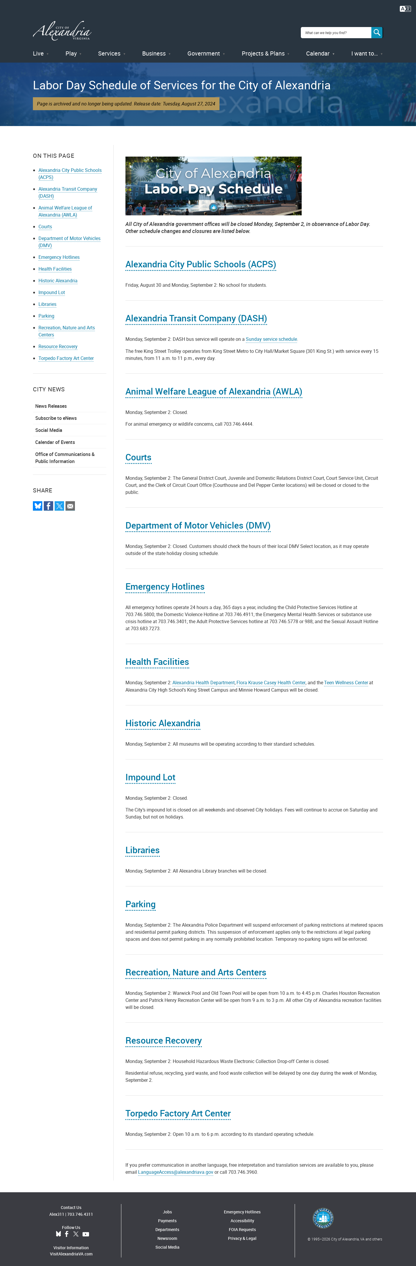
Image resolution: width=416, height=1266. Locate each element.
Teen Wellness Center (346, 679)
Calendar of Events (55, 438)
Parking (46, 312)
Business (154, 50)
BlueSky (58, 1231)
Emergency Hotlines (59, 253)
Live (38, 50)
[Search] (377, 30)
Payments (167, 1217)
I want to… (364, 50)
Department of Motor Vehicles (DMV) (198, 522)
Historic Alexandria (58, 277)
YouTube (86, 1231)
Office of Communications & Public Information (65, 454)
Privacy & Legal (242, 1235)
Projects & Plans (263, 50)
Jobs (167, 1208)
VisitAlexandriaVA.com (71, 1250)
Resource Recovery (58, 343)
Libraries (47, 300)
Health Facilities (55, 265)
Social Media (48, 426)
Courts (45, 223)
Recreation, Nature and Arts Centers (195, 969)
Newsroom (167, 1235)
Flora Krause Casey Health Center (271, 679)
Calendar (318, 50)
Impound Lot (51, 289)
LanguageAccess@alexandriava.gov (175, 1168)
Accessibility (242, 1217)
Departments (167, 1226)
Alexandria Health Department (203, 679)
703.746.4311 (80, 1210)
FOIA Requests (242, 1226)
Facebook (66, 1231)
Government (203, 50)
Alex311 (56, 1210)
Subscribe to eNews (56, 414)
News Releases (51, 402)
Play (71, 50)
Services (109, 50)
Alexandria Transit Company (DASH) (196, 314)
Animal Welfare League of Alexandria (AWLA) (65, 207)
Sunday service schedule (271, 335)
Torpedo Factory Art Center (66, 354)
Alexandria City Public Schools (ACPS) (200, 260)
